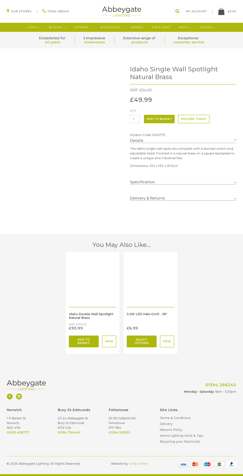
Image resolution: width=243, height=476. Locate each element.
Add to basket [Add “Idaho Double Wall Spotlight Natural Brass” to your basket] (84, 341)
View (109, 341)
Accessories (110, 27)
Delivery (166, 424)
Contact (206, 27)
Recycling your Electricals (180, 441)
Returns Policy (171, 430)
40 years (52, 42)
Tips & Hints (161, 27)
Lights (32, 27)
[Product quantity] (135, 119)
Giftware (81, 27)
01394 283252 (119, 432)
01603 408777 (18, 432)
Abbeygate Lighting (121, 11)
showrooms (94, 42)
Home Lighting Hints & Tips (181, 436)
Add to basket (159, 119)
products (139, 42)
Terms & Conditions (175, 418)
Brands (137, 27)
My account (196, 11)
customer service (188, 42)
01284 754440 (69, 432)
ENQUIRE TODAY (193, 119)
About (183, 27)
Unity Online (138, 464)
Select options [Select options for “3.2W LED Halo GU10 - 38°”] (141, 341)
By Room (55, 27)
